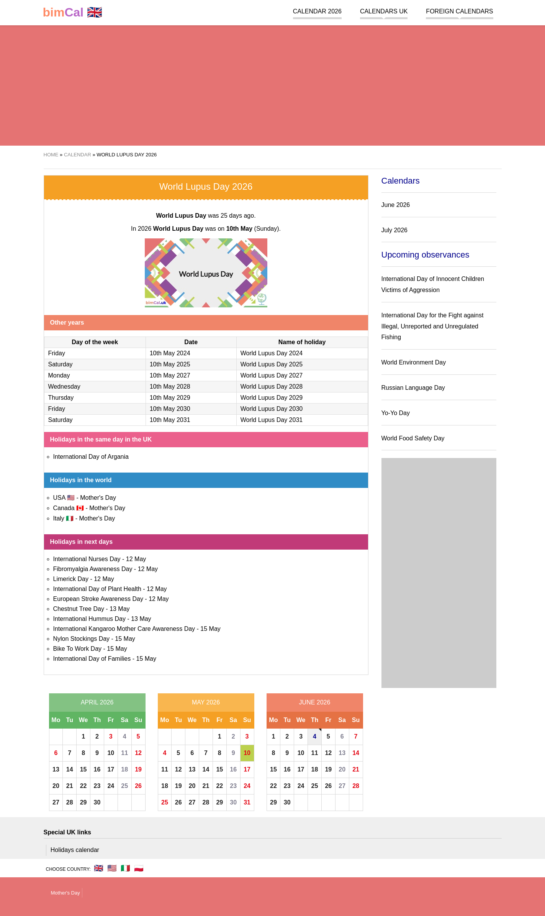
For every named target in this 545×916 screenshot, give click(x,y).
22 (83, 786)
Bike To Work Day (77, 648)
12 (138, 753)
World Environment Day (413, 362)
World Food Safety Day (413, 438)
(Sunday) (252, 228)
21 (69, 786)
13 (55, 769)
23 (97, 786)
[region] (272, 84)
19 (138, 769)
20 (55, 786)
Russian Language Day (413, 387)
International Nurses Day (87, 559)
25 (124, 786)
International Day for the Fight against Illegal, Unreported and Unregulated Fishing (432, 326)
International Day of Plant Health (97, 589)
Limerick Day (70, 579)
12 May (136, 559)
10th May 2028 (170, 386)
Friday (56, 353)
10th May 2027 (170, 375)
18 (124, 769)
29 (83, 802)
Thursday (61, 397)
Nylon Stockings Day (81, 638)
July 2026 (394, 230)
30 (97, 802)
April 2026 (97, 702)
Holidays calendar (75, 850)
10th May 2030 (170, 408)
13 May (119, 609)
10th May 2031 (170, 420)
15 (83, 769)
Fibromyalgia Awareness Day (93, 569)
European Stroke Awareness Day (98, 599)
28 (69, 802)
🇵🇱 (139, 868)
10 (110, 753)
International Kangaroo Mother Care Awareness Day (124, 628)
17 (110, 769)
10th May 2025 (170, 364)
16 (97, 769)
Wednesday (64, 386)
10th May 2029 (170, 397)
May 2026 (206, 702)
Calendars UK (384, 11)
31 (247, 802)
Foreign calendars (459, 11)
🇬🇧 (73, 12)
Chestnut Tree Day (78, 609)
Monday (59, 375)
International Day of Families (92, 658)
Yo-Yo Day (395, 413)
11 (124, 753)
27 (55, 802)
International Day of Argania (91, 456)
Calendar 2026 (317, 11)
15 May (210, 628)
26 (138, 786)
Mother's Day (98, 497)
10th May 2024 (170, 353)
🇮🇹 (125, 868)
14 (69, 769)
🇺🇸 (112, 868)
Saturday (60, 364)
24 (110, 786)
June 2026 (315, 702)
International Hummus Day (89, 619)
